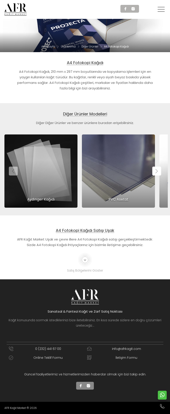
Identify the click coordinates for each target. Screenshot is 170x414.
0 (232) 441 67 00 (35, 348)
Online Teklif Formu (36, 357)
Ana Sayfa (48, 46)
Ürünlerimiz (68, 46)
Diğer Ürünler (89, 46)
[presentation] (13, 171)
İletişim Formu (112, 357)
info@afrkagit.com (114, 348)
